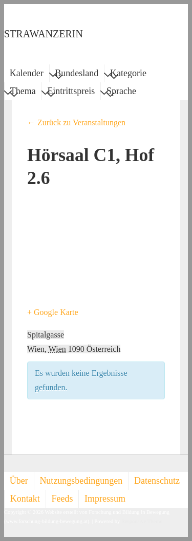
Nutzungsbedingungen (80, 481)
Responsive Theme (141, 521)
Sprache (121, 92)
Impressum (104, 498)
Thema (23, 92)
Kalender (27, 73)
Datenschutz (157, 481)
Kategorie (128, 74)
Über (19, 481)
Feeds (62, 498)
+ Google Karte (52, 312)
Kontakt (25, 498)
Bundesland (76, 74)
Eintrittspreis (71, 92)
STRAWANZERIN (43, 33)
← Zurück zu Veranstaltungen (76, 122)
